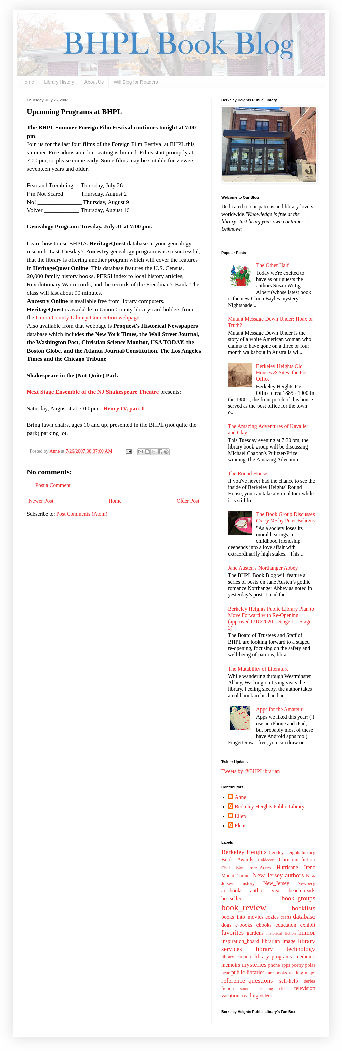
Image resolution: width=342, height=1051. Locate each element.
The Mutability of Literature (258, 669)
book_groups (298, 898)
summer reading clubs (264, 988)
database (304, 916)
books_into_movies (242, 917)
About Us (94, 82)
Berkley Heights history (292, 852)
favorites (232, 932)
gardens (255, 933)
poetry (297, 965)
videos (266, 995)
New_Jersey (276, 883)
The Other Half (272, 265)
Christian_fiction (297, 859)
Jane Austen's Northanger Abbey (263, 568)
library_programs (273, 956)
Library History (59, 82)
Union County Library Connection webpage (87, 317)
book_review (243, 907)
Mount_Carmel (236, 875)
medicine (305, 956)
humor (306, 932)
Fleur (240, 825)
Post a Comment (53, 485)
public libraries (247, 972)
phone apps (279, 965)
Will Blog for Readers (136, 82)
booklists (303, 908)
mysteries (254, 964)
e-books (243, 925)
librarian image (278, 941)
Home (27, 82)
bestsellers (232, 898)
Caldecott (266, 860)
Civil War (232, 867)
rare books (276, 972)
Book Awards (237, 859)
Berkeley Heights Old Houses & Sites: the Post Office (282, 372)
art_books (231, 890)
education (286, 925)
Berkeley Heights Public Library (269, 806)
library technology (285, 948)
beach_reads (302, 890)
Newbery (306, 883)
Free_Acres (259, 867)
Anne (240, 797)
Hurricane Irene (296, 867)
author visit (265, 890)
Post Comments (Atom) (81, 514)
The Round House (247, 473)
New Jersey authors (278, 875)
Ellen (240, 816)
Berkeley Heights (244, 851)
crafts (286, 917)
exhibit (307, 925)
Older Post (188, 501)
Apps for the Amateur (279, 709)
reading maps (302, 972)
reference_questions (247, 980)
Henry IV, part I (123, 408)
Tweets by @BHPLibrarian (250, 771)
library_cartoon (236, 956)
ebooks (263, 925)
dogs (226, 925)
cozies (272, 917)
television (304, 988)
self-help (288, 981)
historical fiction (281, 933)
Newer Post (40, 501)
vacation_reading (239, 995)
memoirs (230, 965)
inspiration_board (240, 941)
